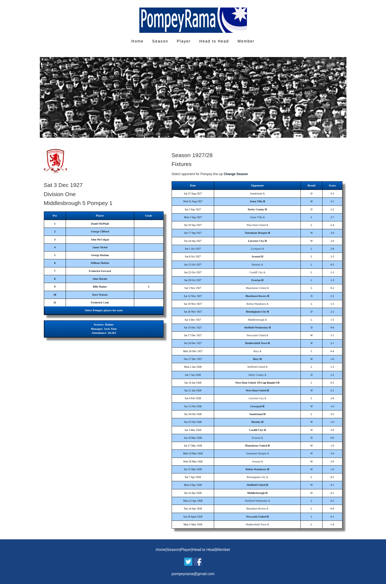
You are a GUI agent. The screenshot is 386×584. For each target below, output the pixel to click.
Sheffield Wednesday (256, 327)
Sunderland (256, 193)
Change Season (236, 174)
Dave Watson (99, 294)
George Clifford (100, 231)
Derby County (256, 209)
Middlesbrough (256, 319)
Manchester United (256, 287)
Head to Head (214, 41)
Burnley (256, 264)
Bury (256, 351)
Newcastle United (256, 335)
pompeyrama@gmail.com (193, 574)
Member (246, 41)
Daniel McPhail (100, 223)
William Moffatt (100, 262)
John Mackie (100, 278)
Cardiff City (256, 272)
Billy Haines (100, 286)
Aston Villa (256, 201)
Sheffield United (256, 366)
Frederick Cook (100, 302)
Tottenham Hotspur (256, 232)
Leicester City (256, 240)
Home (138, 41)
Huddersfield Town (256, 343)
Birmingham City (256, 311)
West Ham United (256, 225)
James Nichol (100, 247)
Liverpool (256, 248)
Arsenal (256, 256)
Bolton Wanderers (256, 303)
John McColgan (100, 239)
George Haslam (100, 255)
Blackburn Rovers (256, 296)
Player (184, 41)
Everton (255, 280)
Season (160, 41)
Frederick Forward (100, 271)
